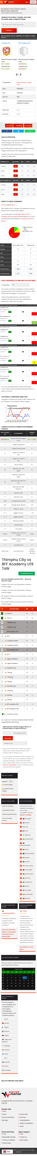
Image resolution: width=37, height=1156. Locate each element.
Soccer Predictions (8, 1117)
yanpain (25, 857)
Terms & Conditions (8, 1140)
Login (26, 2)
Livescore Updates (7, 806)
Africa (5, 1019)
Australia (6, 1062)
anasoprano (26, 882)
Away (13, 205)
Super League (7, 784)
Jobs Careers (24, 1140)
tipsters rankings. (25, 815)
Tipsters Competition (10, 765)
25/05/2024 (3, 340)
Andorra (5, 1031)
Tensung (9, 677)
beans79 (25, 878)
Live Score (23, 1117)
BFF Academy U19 (24, 43)
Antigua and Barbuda (7, 1041)
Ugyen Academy (11, 659)
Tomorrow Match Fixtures (7, 819)
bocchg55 (25, 890)
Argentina (6, 1046)
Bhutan (23, 9)
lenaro (24, 849)
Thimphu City (5, 43)
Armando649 (26, 839)
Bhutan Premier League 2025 (9, 11)
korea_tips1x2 (26, 866)
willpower (25, 835)
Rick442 (25, 823)
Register (33, 2)
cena (24, 827)
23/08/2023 (3, 360)
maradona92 (26, 894)
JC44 (24, 831)
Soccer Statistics (15, 9)
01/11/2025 (2, 311)
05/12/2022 (3, 371)
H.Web (23, 911)
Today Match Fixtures (8, 810)
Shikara (24, 886)
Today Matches (25, 1120)
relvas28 (25, 898)
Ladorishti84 (26, 870)
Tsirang (8, 672)
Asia (4, 1058)
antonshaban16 (27, 853)
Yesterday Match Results (9, 814)
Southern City (10, 668)
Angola (5, 1035)
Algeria (5, 1027)
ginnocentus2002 (25, 844)
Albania (5, 1023)
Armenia (5, 1050)
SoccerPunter (5, 9)
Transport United (11, 641)
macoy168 (25, 819)
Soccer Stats (24, 1114)
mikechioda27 (26, 874)
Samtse (8, 695)
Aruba (5, 1054)
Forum (22, 1126)
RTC (7, 636)
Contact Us (23, 1137)
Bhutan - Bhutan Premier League (8, 305)
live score (14, 387)
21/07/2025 (3, 320)
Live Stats (28, 125)
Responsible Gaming (8, 1137)
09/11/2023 (3, 351)
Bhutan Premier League (8, 790)
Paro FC (8, 613)
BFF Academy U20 (11, 704)
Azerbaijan (6, 1070)
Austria (5, 1066)
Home (4, 205)
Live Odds (9, 125)
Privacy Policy (6, 1143)
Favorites (18, 125)
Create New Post (26, 573)
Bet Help (5, 1120)
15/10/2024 (3, 331)
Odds (10, 312)
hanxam (25, 862)
